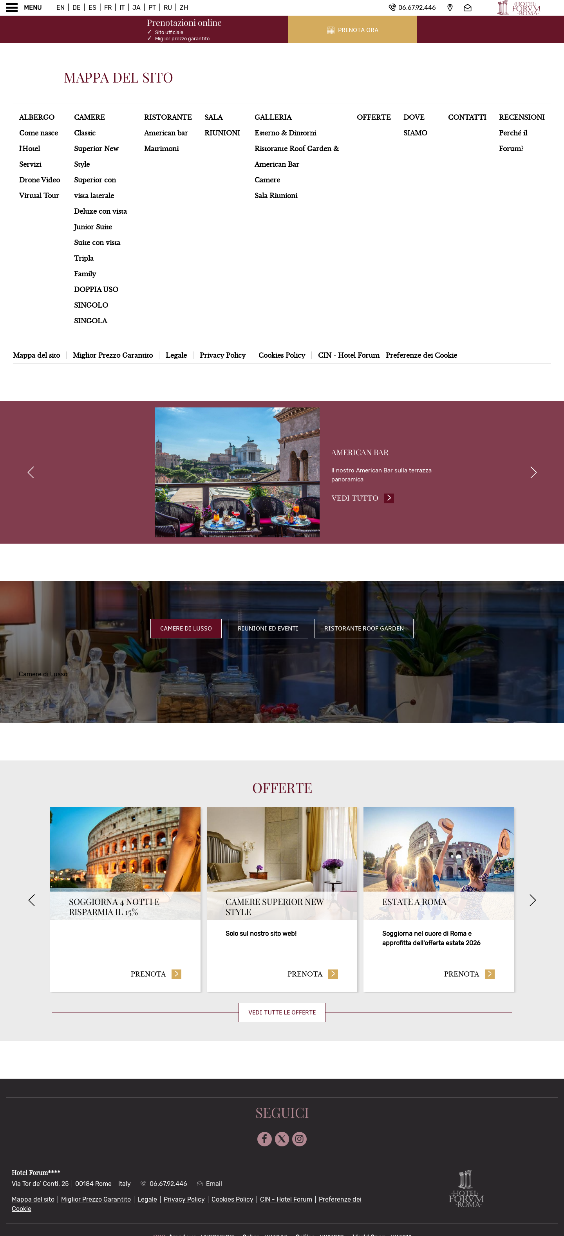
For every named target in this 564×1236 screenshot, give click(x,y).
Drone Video (39, 180)
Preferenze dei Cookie (421, 355)
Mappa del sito (36, 355)
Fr (108, 7)
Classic (85, 133)
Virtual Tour (39, 196)
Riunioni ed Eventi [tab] (268, 631)
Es (92, 7)
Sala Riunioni (276, 196)
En (60, 7)
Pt (152, 7)
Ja (136, 7)
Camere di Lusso (43, 676)
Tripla (84, 258)
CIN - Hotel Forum (349, 355)
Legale (176, 355)
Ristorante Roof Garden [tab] (364, 631)
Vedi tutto (364, 499)
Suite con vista (97, 243)
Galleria (273, 117)
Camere (89, 117)
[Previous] (31, 902)
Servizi (30, 164)
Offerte (374, 117)
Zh (184, 7)
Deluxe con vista (100, 211)
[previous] (30, 473)
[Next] (532, 902)
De (76, 7)
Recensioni (522, 117)
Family (85, 274)
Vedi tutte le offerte (282, 1015)
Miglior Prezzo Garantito (113, 355)
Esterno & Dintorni (285, 133)
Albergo (36, 117)
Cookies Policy (281, 355)
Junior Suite (93, 227)
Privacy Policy (223, 355)
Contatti (467, 117)
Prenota (156, 976)
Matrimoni (161, 149)
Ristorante (168, 117)
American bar (166, 133)
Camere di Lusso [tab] (186, 631)
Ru (168, 7)
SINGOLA (90, 321)
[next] (533, 473)
